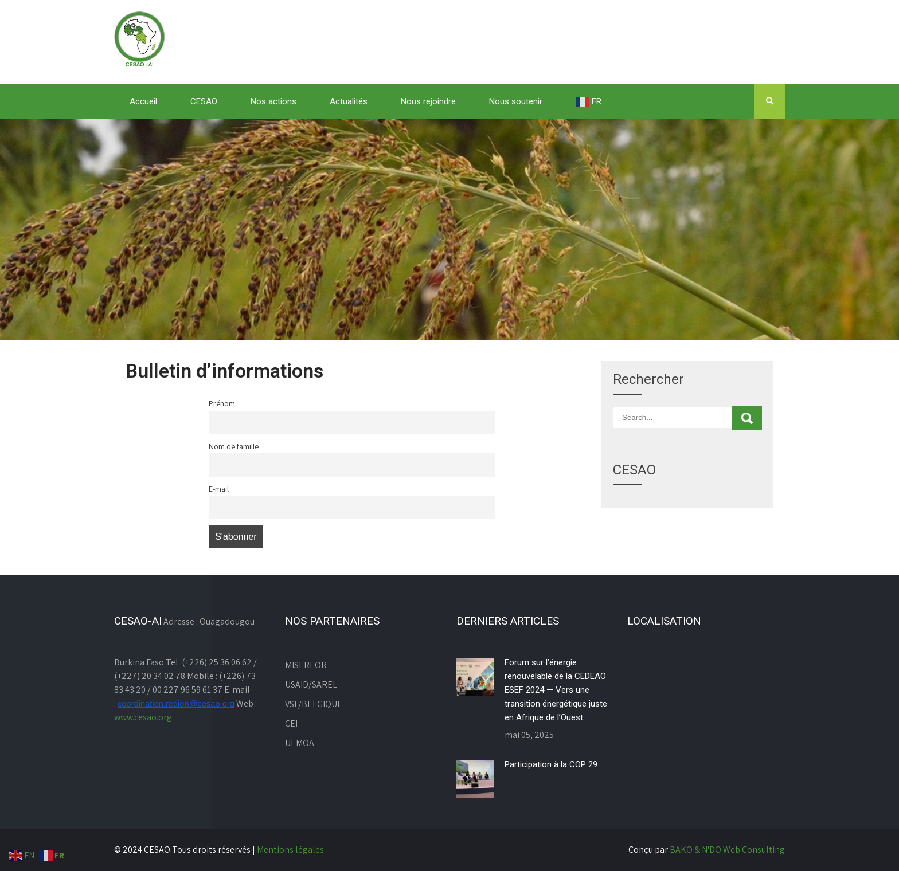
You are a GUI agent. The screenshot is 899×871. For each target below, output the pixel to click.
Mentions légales (290, 849)
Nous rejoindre (428, 101)
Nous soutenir (515, 101)
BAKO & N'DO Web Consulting (727, 849)
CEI (291, 723)
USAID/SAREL (311, 684)
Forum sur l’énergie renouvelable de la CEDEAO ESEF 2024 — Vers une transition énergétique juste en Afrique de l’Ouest (556, 690)
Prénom (222, 403)
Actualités (349, 101)
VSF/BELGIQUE (313, 704)
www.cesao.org (143, 717)
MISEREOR (306, 665)
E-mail (219, 488)
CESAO (203, 101)
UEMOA (299, 743)
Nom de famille (234, 446)
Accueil (143, 101)
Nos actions (273, 101)
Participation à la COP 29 (551, 764)
